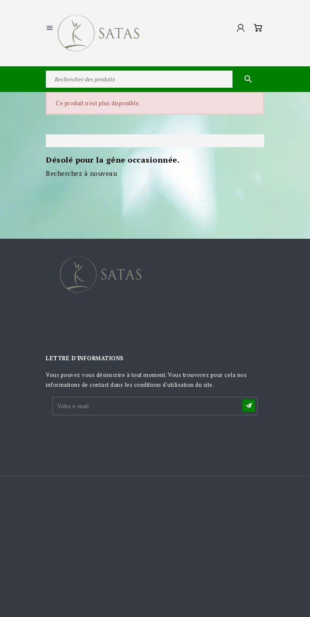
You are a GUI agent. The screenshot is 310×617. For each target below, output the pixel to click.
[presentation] (118, 437)
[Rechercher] (155, 79)
